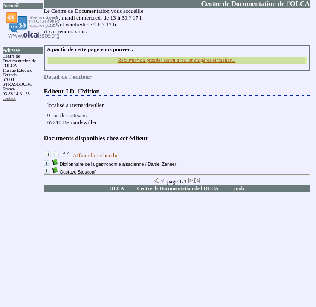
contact (9, 98)
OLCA (117, 188)
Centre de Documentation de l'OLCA (177, 188)
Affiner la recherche (96, 155)
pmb (239, 188)
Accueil (11, 6)
